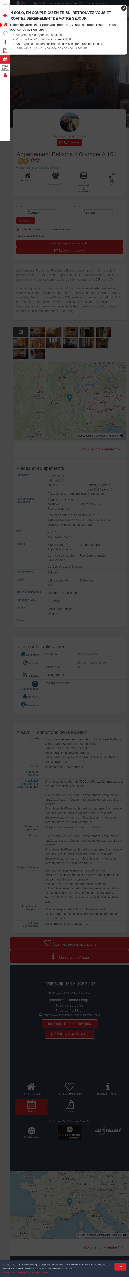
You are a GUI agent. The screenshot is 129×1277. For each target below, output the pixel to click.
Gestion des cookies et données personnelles (26, 1272)
